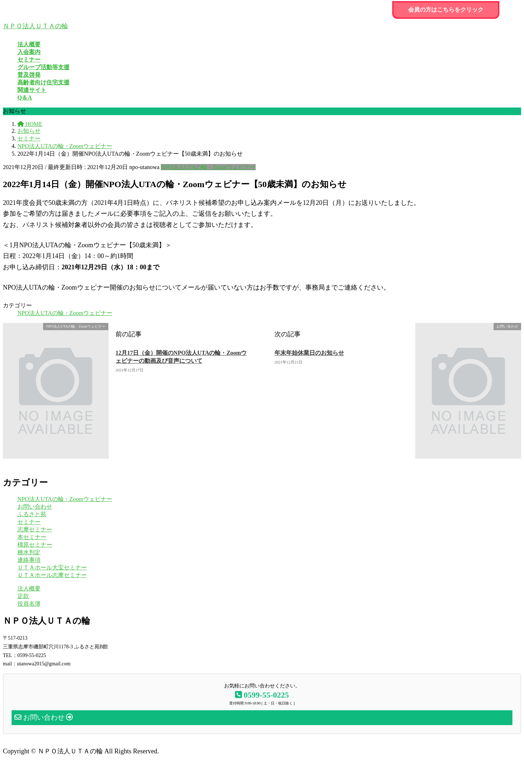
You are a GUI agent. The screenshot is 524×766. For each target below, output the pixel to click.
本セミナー (31, 537)
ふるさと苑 (31, 514)
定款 (23, 596)
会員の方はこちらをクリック (445, 10)
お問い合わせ (34, 507)
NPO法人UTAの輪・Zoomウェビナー (208, 167)
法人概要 (29, 588)
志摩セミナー (34, 529)
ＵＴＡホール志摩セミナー (52, 575)
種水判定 (29, 552)
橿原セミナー (34, 545)
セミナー (29, 522)
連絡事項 (29, 560)
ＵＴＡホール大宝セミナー (52, 567)
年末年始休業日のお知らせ (309, 353)
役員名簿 (29, 604)
